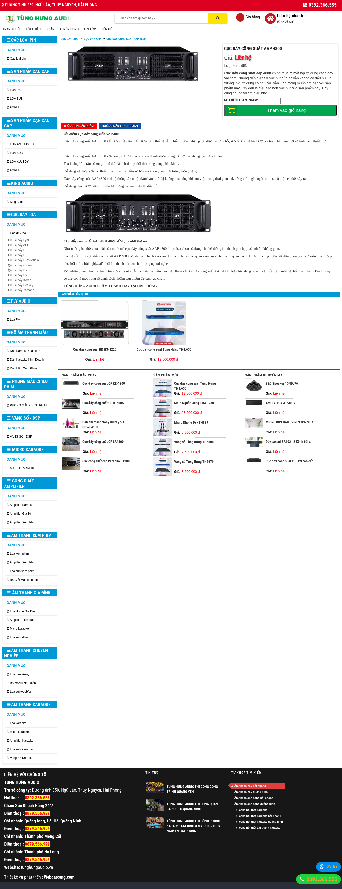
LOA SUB (16, 98)
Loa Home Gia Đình (23, 611)
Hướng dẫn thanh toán (120, 125)
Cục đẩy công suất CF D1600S (103, 403)
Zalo (332, 866)
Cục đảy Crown (21, 265)
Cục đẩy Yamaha (22, 290)
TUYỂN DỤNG (69, 29)
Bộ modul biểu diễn (23, 683)
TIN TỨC (90, 29)
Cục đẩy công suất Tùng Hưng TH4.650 (164, 349)
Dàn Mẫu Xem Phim (23, 368)
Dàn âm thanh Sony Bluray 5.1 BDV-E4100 (103, 424)
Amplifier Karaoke (22, 505)
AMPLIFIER (18, 107)
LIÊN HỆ (106, 29)
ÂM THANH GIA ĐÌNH (28, 592)
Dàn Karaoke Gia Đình (25, 351)
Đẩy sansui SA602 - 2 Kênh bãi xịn (289, 442)
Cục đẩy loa (21, 214)
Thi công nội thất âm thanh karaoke (257, 827)
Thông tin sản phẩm (79, 125)
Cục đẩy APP (20, 245)
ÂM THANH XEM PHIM (29, 535)
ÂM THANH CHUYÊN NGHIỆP (26, 653)
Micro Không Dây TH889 (191, 422)
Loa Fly (15, 319)
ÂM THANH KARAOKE (28, 704)
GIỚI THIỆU (33, 29)
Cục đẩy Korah (21, 280)
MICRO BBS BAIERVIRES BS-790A (289, 422)
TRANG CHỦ (11, 29)
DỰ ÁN (50, 29)
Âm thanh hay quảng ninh (251, 791)
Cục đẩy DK (19, 270)
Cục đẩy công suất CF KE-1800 (103, 383)
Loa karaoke (18, 723)
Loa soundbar (19, 637)
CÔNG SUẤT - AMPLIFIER (20, 483)
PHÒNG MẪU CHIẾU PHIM (26, 384)
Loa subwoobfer (20, 691)
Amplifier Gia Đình (22, 513)
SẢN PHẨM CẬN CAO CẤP (26, 123)
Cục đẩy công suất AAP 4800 (126, 39)
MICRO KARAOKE (25, 449)
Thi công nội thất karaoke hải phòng (257, 815)
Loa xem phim (19, 553)
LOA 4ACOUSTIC (22, 144)
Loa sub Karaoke (21, 749)
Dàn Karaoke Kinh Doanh (27, 359)
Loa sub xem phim (22, 571)
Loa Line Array (19, 674)
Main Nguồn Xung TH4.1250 (194, 403)
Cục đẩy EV (19, 275)
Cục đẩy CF (19, 255)
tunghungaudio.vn (37, 867)
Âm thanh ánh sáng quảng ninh (254, 803)
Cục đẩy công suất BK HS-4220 (94, 349)
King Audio (20, 183)
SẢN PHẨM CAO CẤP (28, 71)
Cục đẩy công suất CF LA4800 (103, 442)
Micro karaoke (19, 628)
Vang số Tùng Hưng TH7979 (194, 462)
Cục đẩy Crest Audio (25, 260)
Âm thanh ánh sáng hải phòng (253, 797)
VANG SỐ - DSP (23, 418)
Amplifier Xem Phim (23, 522)
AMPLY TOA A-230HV (281, 403)
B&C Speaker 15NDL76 (282, 383)
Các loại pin (21, 40)
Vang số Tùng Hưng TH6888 (194, 442)
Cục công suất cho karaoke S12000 (106, 461)
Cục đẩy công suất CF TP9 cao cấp (289, 461)
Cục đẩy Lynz (20, 240)
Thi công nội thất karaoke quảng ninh (258, 821)
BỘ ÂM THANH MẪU (27, 332)
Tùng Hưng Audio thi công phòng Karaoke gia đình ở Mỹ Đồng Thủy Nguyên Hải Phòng (194, 826)
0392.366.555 (322, 879)
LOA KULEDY (19, 161)
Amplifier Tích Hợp (22, 620)
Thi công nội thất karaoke (250, 809)
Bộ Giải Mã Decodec (24, 580)
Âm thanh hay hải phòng (250, 785)
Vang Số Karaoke (21, 758)
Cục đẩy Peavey (22, 285)
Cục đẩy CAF (20, 250)
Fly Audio (18, 301)
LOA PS (15, 90)
